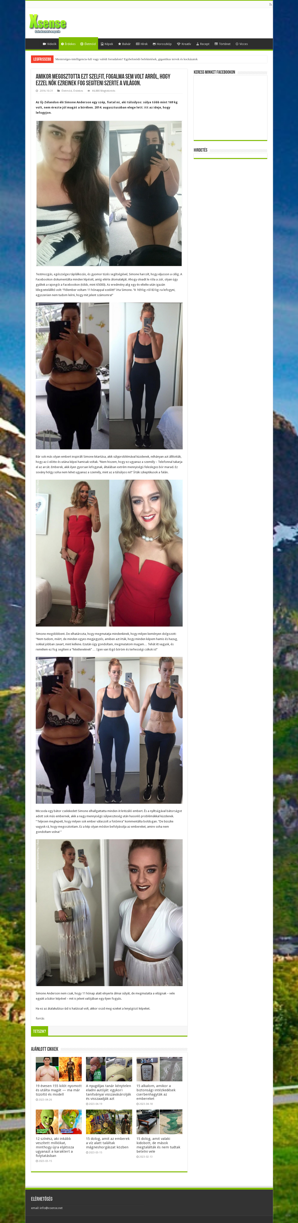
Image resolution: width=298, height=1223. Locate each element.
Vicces (242, 44)
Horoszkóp (162, 44)
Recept (202, 44)
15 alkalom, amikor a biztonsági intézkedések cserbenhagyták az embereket (156, 1092)
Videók (49, 44)
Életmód (88, 44)
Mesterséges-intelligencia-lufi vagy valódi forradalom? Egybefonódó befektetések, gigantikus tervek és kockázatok (126, 59)
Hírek (142, 44)
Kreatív (184, 44)
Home (34, 43)
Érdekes (68, 44)
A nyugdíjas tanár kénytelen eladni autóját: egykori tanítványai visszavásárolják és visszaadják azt (108, 1092)
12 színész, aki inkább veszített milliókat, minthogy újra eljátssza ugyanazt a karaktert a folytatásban (55, 1147)
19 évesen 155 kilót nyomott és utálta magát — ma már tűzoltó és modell (59, 1090)
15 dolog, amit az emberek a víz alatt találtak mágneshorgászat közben (108, 1143)
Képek (107, 44)
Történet (222, 44)
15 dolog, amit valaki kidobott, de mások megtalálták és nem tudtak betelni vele (158, 1145)
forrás (40, 1018)
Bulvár (124, 44)
